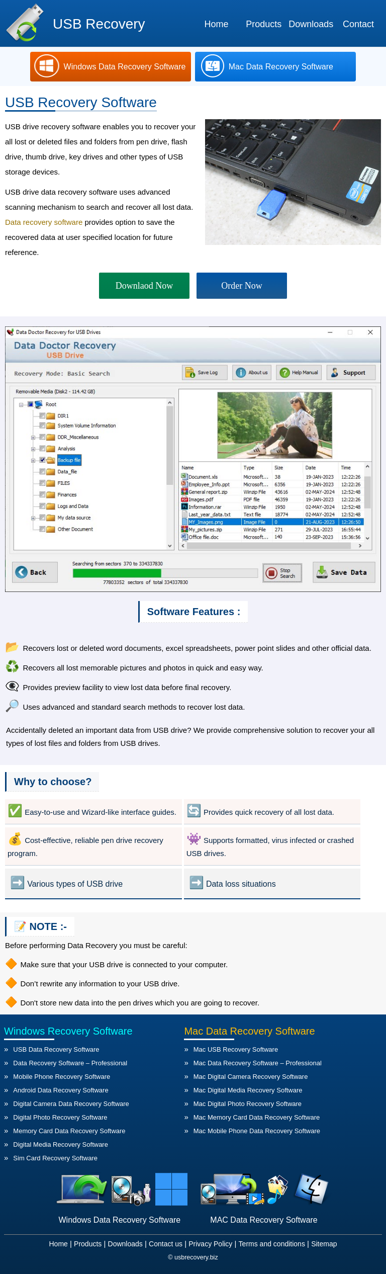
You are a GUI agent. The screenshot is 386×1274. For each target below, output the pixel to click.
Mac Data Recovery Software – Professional (258, 1063)
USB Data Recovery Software (56, 1049)
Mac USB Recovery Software (236, 1049)
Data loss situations (241, 884)
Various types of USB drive (75, 884)
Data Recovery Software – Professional (70, 1063)
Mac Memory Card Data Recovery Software (257, 1117)
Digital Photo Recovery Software (60, 1117)
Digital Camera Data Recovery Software (71, 1104)
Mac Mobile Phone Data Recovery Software (257, 1131)
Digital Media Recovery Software (60, 1144)
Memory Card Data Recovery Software (69, 1131)
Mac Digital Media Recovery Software (248, 1090)
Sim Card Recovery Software (55, 1158)
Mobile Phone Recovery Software (61, 1076)
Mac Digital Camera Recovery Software (251, 1076)
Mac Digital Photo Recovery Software (248, 1104)
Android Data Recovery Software (60, 1090)
